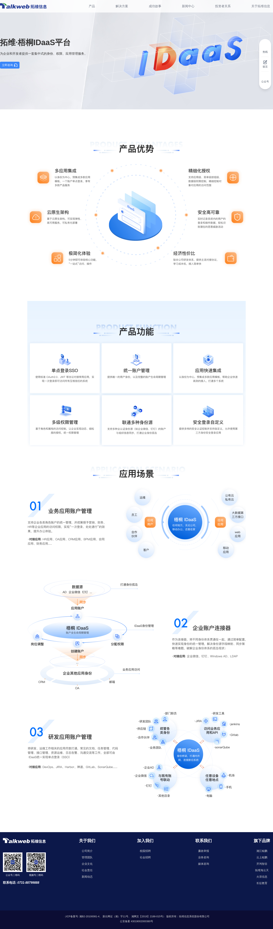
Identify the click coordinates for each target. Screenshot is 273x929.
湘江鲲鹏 (261, 850)
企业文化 (87, 863)
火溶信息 (261, 876)
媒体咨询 (203, 863)
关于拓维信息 (260, 6)
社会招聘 (145, 857)
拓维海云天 (262, 870)
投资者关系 (223, 6)
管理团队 (87, 857)
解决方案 (122, 6)
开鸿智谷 (261, 863)
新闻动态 (87, 876)
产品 (92, 6)
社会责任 (87, 870)
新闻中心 (188, 6)
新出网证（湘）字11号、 (117, 916)
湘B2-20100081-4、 (90, 916)
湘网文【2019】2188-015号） (148, 916)
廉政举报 (203, 850)
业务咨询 (203, 857)
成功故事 (155, 6)
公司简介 (87, 850)
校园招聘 (145, 850)
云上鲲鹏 (261, 857)
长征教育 (261, 883)
